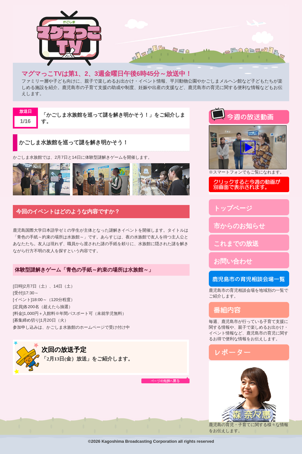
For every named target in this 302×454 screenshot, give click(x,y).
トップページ (233, 208)
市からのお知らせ (239, 225)
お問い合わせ (233, 261)
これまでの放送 (236, 243)
